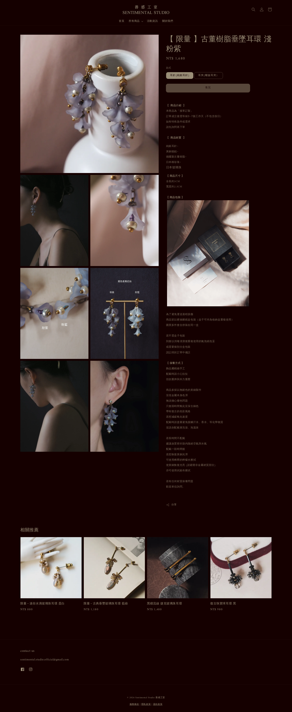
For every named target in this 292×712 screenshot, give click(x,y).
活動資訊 (152, 21)
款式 (168, 68)
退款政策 (158, 704)
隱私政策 (146, 704)
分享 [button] (171, 504)
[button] (253, 9)
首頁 (121, 21)
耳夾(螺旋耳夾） (208, 75)
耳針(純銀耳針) (179, 75)
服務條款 (134, 704)
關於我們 (167, 21)
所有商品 (134, 21)
